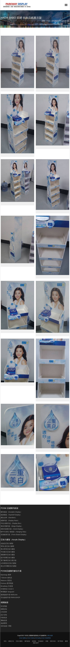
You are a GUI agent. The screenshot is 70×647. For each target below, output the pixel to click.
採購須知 (4, 609)
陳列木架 (53, 641)
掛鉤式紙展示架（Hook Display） (12, 529)
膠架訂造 (11, 641)
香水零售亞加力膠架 (8, 549)
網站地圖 (50, 635)
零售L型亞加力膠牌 (7, 546)
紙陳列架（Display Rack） (10, 520)
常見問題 (4, 606)
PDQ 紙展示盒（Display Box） (11, 523)
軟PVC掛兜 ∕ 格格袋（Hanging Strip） (14, 532)
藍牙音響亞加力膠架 (8, 557)
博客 (9, 626)
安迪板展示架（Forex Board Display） (14, 534)
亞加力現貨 (30, 638)
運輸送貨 (4, 620)
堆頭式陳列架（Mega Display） (12, 526)
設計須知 (4, 615)
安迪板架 (40, 641)
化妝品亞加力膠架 (7, 543)
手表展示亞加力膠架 (8, 552)
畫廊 (66, 641)
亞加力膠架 (22, 638)
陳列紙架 (27, 641)
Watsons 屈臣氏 (6, 580)
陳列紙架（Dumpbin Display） (11, 512)
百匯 (43, 21)
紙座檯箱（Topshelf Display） (11, 515)
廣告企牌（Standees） (9, 517)
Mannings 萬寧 (6, 575)
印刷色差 (4, 617)
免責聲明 (4, 623)
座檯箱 (34, 641)
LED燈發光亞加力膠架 (8, 563)
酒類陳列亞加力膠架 (8, 555)
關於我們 (36, 643)
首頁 (5, 641)
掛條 (47, 641)
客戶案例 (60, 641)
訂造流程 (4, 612)
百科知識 (4, 626)
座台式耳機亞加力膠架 (8, 566)
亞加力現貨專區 (46, 638)
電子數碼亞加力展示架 (8, 560)
